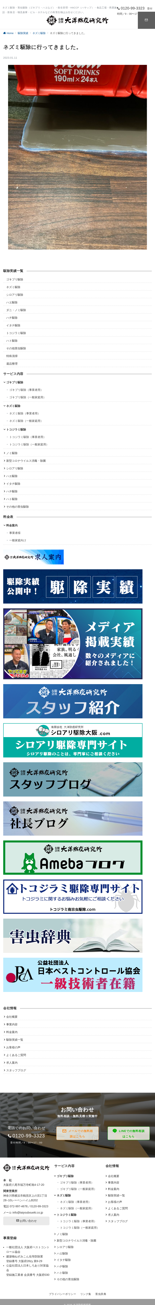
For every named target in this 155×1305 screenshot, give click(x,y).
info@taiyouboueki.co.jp (28, 1212)
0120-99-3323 (39, 1206)
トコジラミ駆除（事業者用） (27, 437)
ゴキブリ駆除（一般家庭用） (27, 397)
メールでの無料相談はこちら (80, 1133)
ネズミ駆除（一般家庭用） (26, 420)
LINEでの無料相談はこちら (132, 1133)
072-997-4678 (19, 1206)
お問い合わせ (26, 1220)
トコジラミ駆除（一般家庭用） (29, 444)
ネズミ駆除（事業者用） (24, 413)
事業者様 (15, 532)
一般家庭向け (17, 540)
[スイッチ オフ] (146, 20)
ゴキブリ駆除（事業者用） (26, 389)
